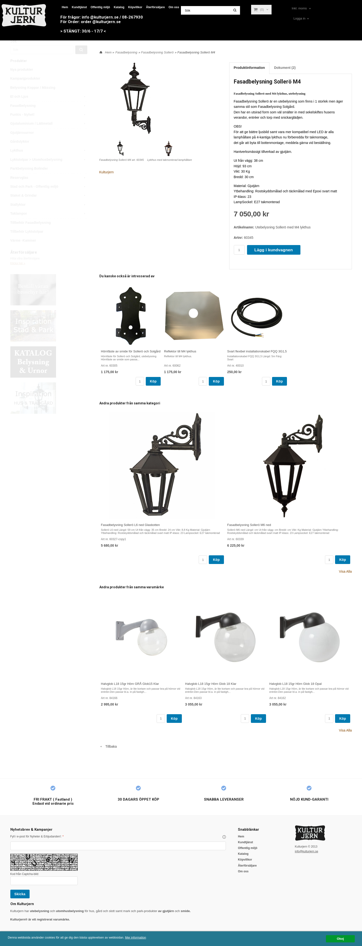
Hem (65, 7)
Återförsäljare (155, 7)
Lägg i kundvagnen (273, 250)
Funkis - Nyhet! (48, 125)
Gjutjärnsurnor (22, 143)
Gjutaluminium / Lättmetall (48, 134)
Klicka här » (17, 274)
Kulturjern (106, 172)
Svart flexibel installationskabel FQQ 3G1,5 (257, 351)
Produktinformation (249, 68)
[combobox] (302, 8)
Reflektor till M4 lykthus (180, 351)
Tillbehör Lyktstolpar (27, 242)
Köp (153, 381)
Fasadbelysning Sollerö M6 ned (249, 525)
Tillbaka (108, 746)
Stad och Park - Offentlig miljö (48, 197)
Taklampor (48, 224)
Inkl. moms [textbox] (299, 8)
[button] (224, 837)
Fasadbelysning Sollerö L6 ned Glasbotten (130, 525)
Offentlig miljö (100, 7)
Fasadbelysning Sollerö (157, 52)
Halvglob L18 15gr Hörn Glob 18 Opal (295, 684)
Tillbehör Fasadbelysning (30, 233)
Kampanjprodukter (25, 89)
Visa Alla (345, 571)
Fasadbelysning (48, 116)
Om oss (174, 7)
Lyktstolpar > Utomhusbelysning (48, 170)
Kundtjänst (79, 7)
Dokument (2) (284, 68)
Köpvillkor (135, 7)
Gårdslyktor (19, 152)
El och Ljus (48, 107)
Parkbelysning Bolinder (29, 179)
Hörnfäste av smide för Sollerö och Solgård (131, 351)
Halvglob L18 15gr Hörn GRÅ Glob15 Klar (130, 684)
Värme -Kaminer (23, 251)
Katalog (119, 7)
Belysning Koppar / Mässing (32, 98)
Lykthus (48, 161)
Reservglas (48, 188)
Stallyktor (48, 215)
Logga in (299, 18)
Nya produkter (21, 80)
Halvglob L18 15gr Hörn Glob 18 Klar (210, 684)
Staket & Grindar (48, 206)
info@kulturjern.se (306, 851)
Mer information (145, 938)
